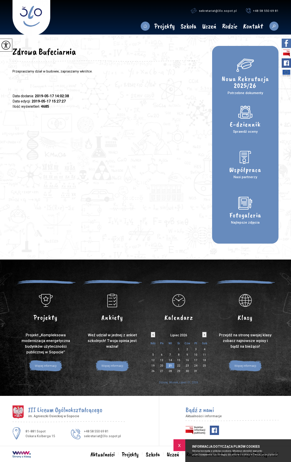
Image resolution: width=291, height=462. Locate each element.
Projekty (164, 26)
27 (161, 371)
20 (161, 365)
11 (204, 354)
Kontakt (253, 26)
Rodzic (229, 26)
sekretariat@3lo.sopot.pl (214, 10)
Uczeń (209, 26)
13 (161, 360)
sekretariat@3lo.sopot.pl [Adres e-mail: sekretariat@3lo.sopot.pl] (102, 436)
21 (170, 365)
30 (187, 371)
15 (178, 360)
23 (187, 365)
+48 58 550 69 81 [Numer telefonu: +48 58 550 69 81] (96, 431)
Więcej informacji (46, 365)
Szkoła (188, 26)
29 (178, 371)
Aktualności (145, 26)
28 (170, 371)
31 (195, 371)
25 (204, 365)
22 (178, 365)
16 (187, 360)
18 (204, 360)
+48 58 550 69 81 (262, 10)
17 (195, 360)
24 (195, 365)
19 (153, 365)
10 (195, 354)
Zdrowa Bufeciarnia (44, 51)
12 (153, 360)
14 (170, 360)
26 (153, 371)
